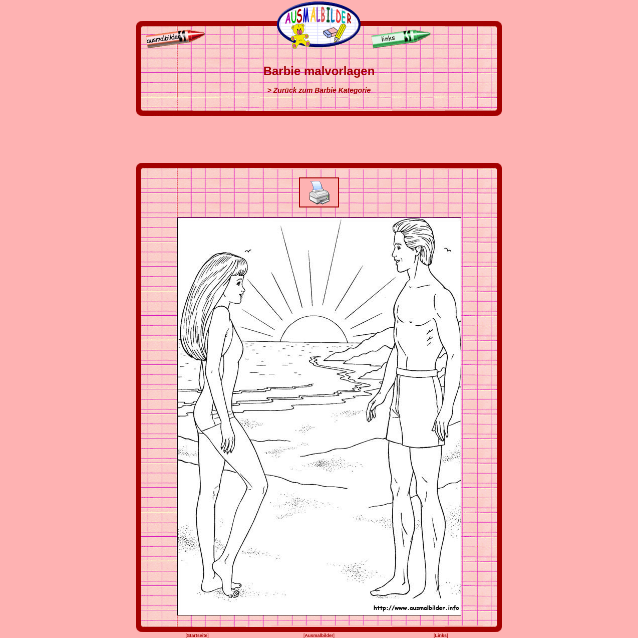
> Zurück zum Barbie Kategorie (319, 90)
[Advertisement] (319, 139)
